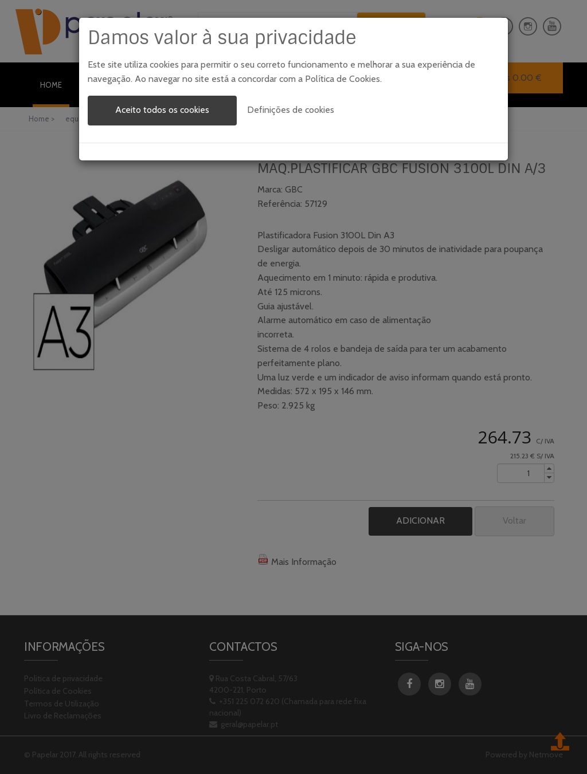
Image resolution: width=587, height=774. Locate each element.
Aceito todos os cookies (162, 109)
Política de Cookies (342, 78)
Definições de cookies (290, 109)
